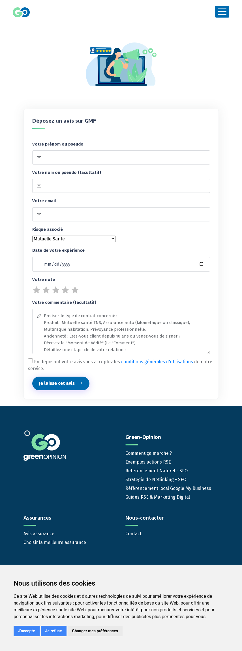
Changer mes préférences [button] (95, 631)
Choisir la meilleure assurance (54, 542)
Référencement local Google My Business (168, 488)
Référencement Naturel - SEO (156, 470)
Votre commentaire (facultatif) (64, 302)
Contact (133, 533)
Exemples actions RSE (148, 462)
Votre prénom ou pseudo (57, 144)
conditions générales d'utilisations (157, 361)
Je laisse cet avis (61, 383)
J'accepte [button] (26, 631)
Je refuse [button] (53, 631)
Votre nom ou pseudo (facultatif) (66, 172)
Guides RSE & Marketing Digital (157, 497)
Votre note (43, 279)
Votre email (44, 200)
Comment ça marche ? (148, 453)
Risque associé (47, 229)
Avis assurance (38, 533)
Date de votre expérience (58, 250)
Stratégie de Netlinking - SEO (155, 479)
